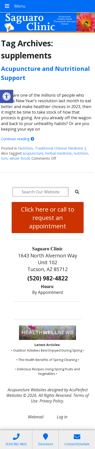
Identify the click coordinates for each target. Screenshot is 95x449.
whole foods (20, 158)
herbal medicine (58, 153)
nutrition (81, 153)
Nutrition (25, 148)
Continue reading (17, 138)
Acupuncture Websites (27, 390)
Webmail (36, 417)
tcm (4, 158)
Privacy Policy (51, 401)
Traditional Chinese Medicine (59, 148)
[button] (6, 96)
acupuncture (33, 153)
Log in (62, 417)
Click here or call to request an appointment (47, 217)
